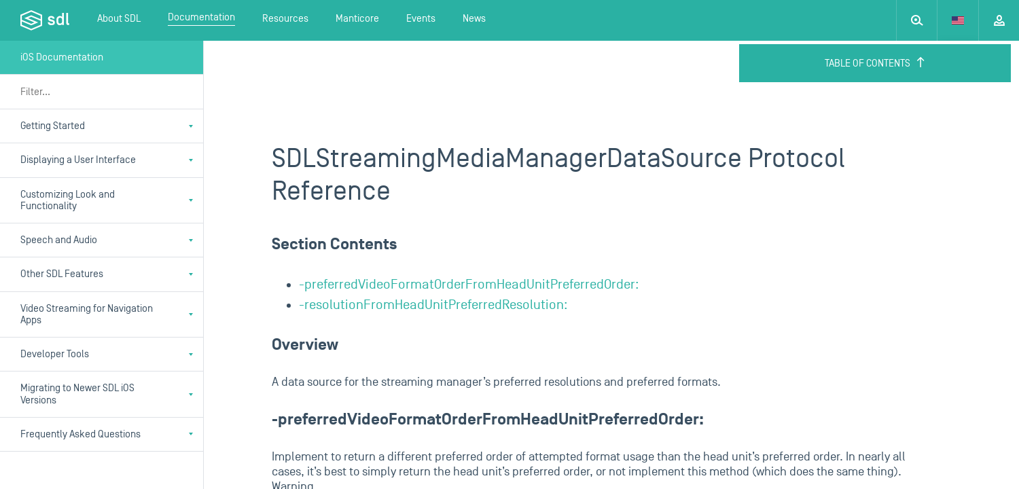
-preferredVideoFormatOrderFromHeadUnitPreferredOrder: (469, 284)
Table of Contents (875, 63)
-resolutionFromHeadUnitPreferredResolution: (433, 304)
